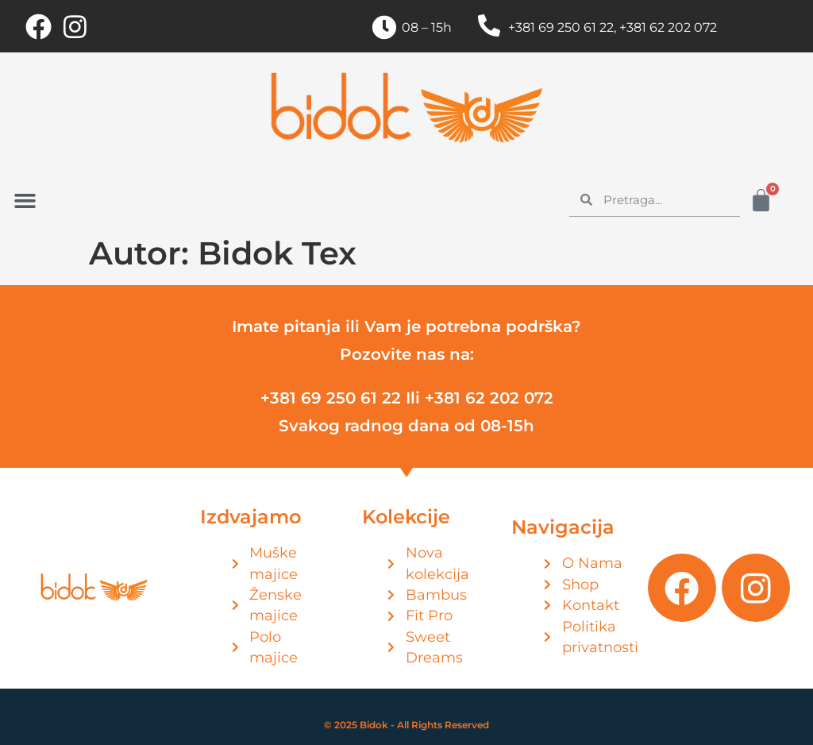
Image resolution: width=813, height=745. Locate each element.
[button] (25, 200)
